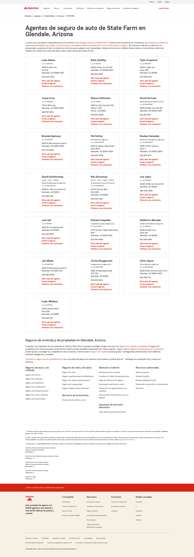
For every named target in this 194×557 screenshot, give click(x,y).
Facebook (139, 502)
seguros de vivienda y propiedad (133, 346)
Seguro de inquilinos (34, 383)
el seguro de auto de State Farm (94, 43)
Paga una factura (92, 511)
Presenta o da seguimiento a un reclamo (113, 389)
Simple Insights (142, 376)
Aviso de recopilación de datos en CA (59, 542)
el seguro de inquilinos (98, 352)
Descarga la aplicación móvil (111, 384)
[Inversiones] (67, 8)
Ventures (140, 388)
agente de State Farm (128, 439)
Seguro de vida (68, 372)
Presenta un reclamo (93, 502)
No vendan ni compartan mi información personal (91, 542)
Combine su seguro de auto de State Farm (44, 359)
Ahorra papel (91, 520)
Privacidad (45, 538)
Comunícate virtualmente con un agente (114, 396)
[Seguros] (46, 8)
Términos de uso (74, 538)
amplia (52, 45)
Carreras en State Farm (119, 502)
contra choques (63, 45)
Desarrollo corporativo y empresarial (152, 384)
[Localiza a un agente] (131, 8)
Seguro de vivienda (33, 379)
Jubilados (114, 511)
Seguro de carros (32, 375)
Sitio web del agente (51, 81)
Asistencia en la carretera (95, 506)
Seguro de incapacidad (72, 384)
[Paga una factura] (113, 8)
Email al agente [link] (48, 83)
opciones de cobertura (158, 43)
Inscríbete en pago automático (96, 515)
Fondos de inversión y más (74, 400)
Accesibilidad (88, 538)
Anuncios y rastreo (31, 538)
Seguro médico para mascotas (75, 388)
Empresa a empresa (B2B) (70, 515)
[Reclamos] (80, 8)
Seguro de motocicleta (35, 399)
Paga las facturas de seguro (111, 380)
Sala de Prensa (67, 511)
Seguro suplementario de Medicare (77, 376)
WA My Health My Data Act (34, 542)
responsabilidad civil (39, 45)
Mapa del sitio (100, 538)
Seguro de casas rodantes (36, 395)
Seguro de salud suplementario (76, 380)
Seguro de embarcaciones (36, 391)
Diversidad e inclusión (118, 506)
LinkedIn (138, 515)
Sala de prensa (142, 372)
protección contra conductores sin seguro (109, 45)
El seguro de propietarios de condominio (145, 349)
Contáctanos (66, 502)
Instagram (139, 511)
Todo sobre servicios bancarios (112, 412)
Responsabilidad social (146, 380)
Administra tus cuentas (109, 372)
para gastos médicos (80, 45)
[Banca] (56, 8)
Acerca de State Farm (69, 506)
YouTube (138, 520)
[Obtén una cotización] (95, 8)
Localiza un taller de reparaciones (114, 376)
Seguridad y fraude (58, 538)
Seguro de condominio (35, 387)
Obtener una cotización (52, 86)
